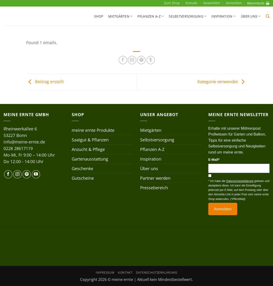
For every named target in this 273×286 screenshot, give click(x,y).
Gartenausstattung (90, 159)
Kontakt (191, 3)
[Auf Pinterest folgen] (26, 174)
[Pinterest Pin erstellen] (141, 60)
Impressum (105, 272)
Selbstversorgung (187, 16)
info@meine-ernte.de (24, 142)
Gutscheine (83, 178)
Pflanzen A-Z (151, 16)
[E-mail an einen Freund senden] (132, 60)
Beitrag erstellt (45, 81)
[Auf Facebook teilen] (123, 60)
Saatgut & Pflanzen (90, 140)
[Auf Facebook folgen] (8, 174)
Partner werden (155, 178)
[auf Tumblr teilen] (150, 60)
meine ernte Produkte (93, 130)
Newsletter (211, 3)
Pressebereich (154, 187)
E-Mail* (214, 159)
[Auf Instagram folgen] (17, 174)
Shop (98, 16)
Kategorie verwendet (222, 81)
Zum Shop (172, 3)
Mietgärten (120, 16)
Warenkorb (258, 3)
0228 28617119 (18, 148)
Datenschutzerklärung (156, 272)
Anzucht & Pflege (88, 149)
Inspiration (223, 16)
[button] (267, 16)
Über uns (251, 16)
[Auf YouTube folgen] (36, 174)
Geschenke (82, 168)
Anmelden (223, 209)
